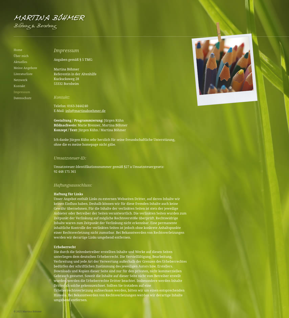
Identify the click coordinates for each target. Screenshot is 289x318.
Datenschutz (23, 98)
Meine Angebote (25, 68)
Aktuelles (20, 62)
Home (18, 50)
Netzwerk (20, 80)
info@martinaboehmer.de (85, 111)
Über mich (21, 56)
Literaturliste (23, 74)
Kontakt (19, 86)
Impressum (22, 92)
